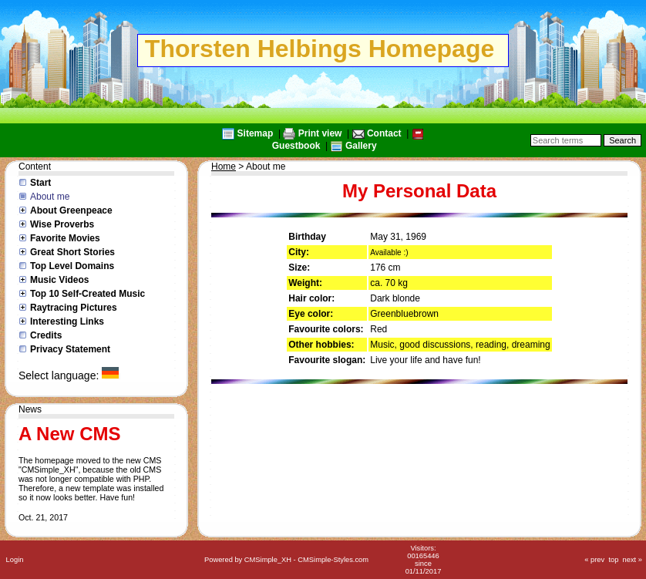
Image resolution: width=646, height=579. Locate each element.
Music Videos (59, 279)
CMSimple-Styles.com (333, 560)
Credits (46, 335)
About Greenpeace (71, 210)
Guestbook (296, 145)
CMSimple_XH (267, 560)
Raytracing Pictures (73, 307)
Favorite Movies (65, 238)
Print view (320, 133)
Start (40, 182)
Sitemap (255, 133)
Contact (384, 133)
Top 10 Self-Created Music (87, 293)
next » (632, 560)
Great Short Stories (72, 252)
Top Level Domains (72, 266)
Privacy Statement (70, 349)
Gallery (361, 145)
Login (15, 560)
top (613, 560)
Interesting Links (67, 321)
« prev (594, 560)
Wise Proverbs (62, 224)
